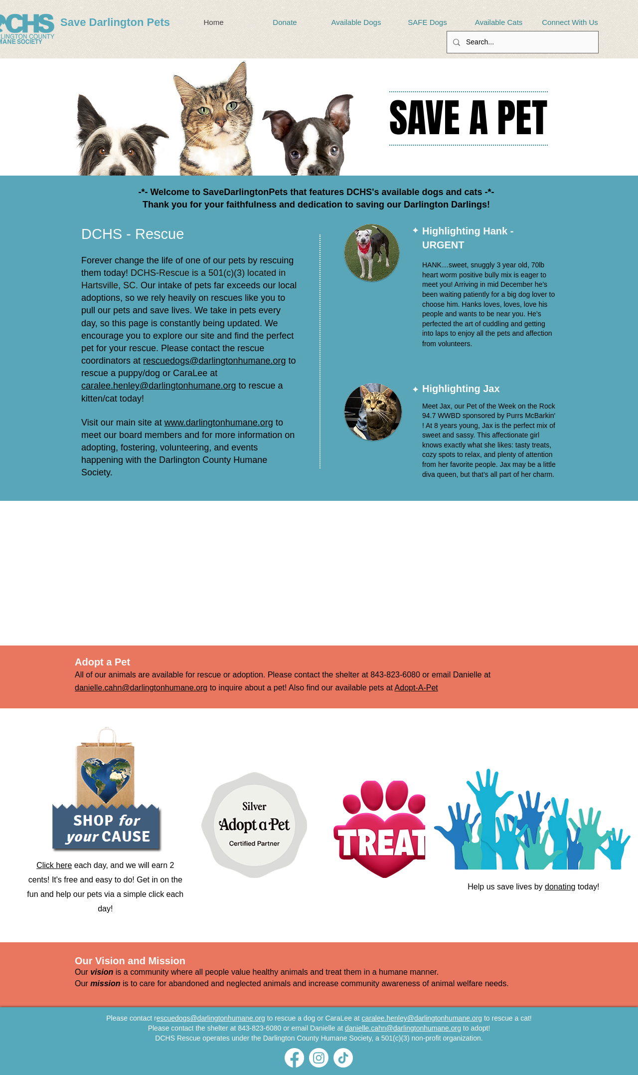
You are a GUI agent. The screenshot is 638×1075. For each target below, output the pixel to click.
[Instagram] (318, 1058)
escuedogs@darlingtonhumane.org (211, 1018)
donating (560, 886)
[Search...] (521, 42)
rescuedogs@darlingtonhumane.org (214, 361)
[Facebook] (294, 1058)
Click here (54, 865)
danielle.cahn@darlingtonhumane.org (141, 687)
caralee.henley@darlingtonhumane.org (158, 386)
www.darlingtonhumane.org (218, 423)
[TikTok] (343, 1058)
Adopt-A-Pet (416, 687)
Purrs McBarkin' (530, 416)
